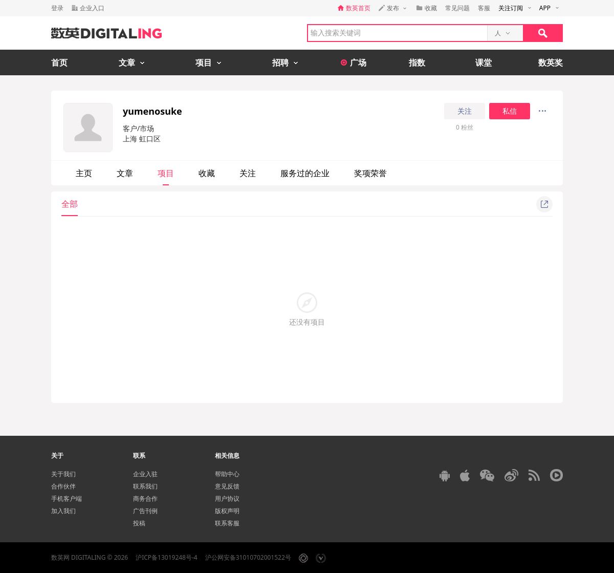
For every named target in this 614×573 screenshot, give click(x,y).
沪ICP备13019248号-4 (167, 557)
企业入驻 (145, 474)
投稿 (139, 523)
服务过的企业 (305, 173)
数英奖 (550, 62)
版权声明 (227, 510)
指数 (417, 62)
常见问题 (457, 8)
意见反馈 (227, 486)
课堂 (483, 62)
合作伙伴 (63, 486)
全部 (69, 203)
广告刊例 (145, 510)
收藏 (207, 173)
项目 (166, 173)
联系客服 (227, 523)
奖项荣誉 (370, 173)
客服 (484, 8)
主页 (84, 173)
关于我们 (63, 474)
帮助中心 (227, 474)
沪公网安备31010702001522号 (248, 557)
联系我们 (145, 486)
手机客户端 (66, 498)
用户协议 (227, 498)
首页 (59, 62)
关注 (464, 111)
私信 (509, 111)
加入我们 (63, 510)
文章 (125, 173)
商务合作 (145, 498)
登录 (57, 8)
